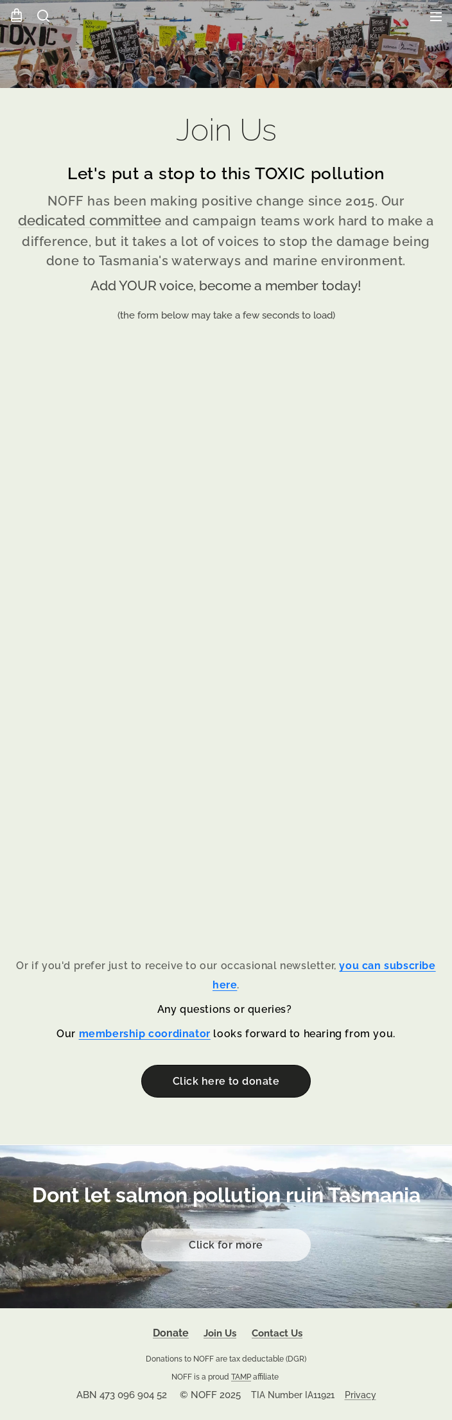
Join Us (220, 1333)
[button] (42, 16)
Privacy (360, 1395)
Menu (436, 16)
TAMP (241, 1376)
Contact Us (277, 1333)
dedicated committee (89, 221)
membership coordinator (145, 1034)
